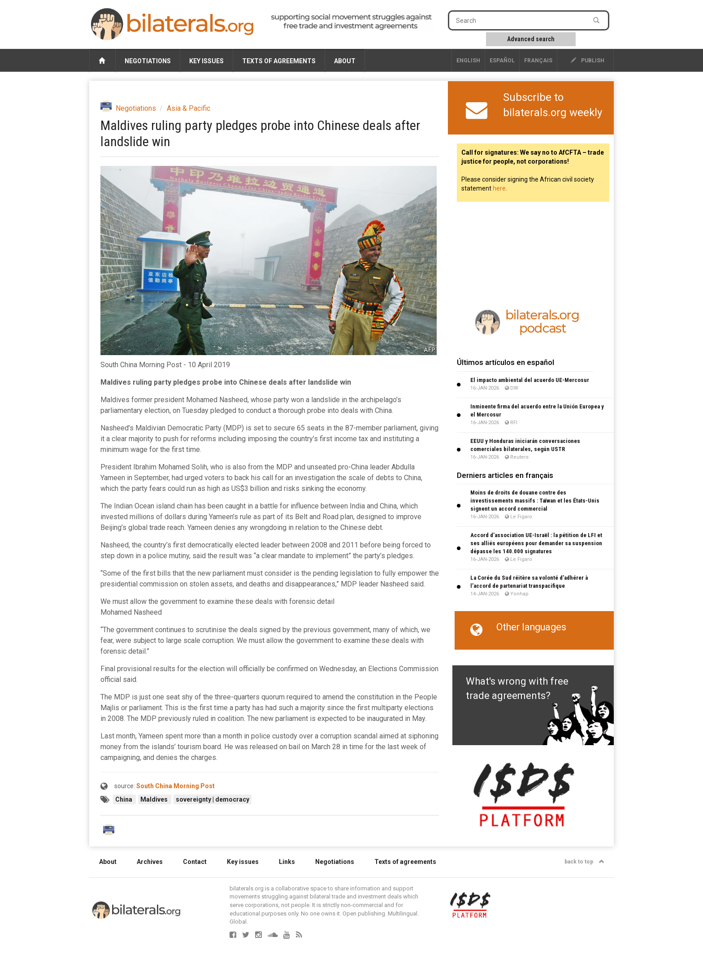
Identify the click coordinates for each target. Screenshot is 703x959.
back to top (584, 862)
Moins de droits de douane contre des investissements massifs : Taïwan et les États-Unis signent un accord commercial (534, 500)
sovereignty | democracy (212, 799)
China (124, 799)
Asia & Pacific (188, 108)
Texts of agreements (279, 61)
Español (502, 60)
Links (287, 861)
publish (587, 60)
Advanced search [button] (531, 39)
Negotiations (148, 61)
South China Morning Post (175, 786)
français (538, 60)
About (345, 61)
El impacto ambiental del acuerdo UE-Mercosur (529, 380)
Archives (150, 861)
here (499, 188)
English (468, 60)
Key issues (206, 61)
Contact (195, 861)
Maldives (154, 799)
